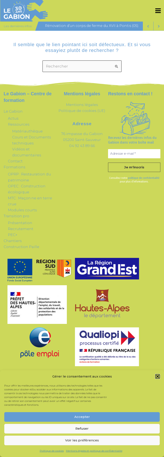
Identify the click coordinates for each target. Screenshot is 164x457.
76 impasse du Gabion (82, 134)
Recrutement (20, 229)
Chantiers (13, 241)
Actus (13, 118)
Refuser (82, 428)
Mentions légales (82, 105)
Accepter (82, 417)
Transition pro (16, 216)
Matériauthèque (27, 131)
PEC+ (12, 235)
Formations (14, 167)
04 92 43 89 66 (82, 146)
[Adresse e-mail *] (134, 153)
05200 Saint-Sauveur (82, 140)
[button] (157, 376)
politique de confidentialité (144, 177)
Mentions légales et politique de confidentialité (94, 450)
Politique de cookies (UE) (82, 111)
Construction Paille (21, 247)
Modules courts (22, 210)
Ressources (18, 124)
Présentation (20, 223)
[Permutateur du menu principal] (158, 11)
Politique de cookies (52, 450)
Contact (15, 161)
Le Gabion (13, 111)
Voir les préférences (82, 440)
